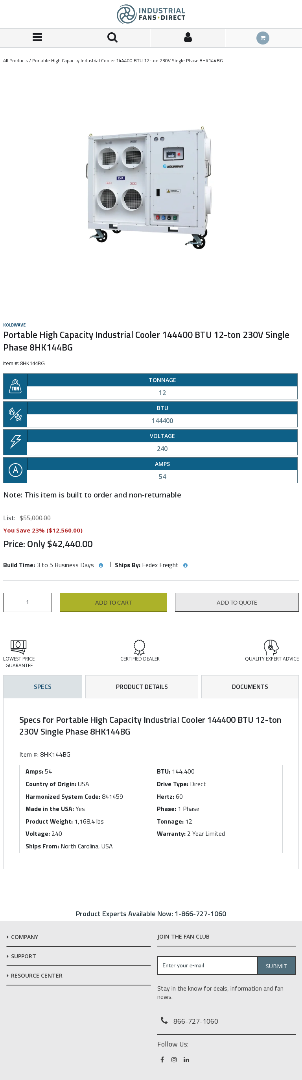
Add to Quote (237, 602)
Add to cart (113, 602)
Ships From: (42, 846)
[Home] (151, 14)
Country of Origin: (51, 784)
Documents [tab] (250, 686)
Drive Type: (172, 784)
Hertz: (165, 796)
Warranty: (171, 833)
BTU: (163, 771)
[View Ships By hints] (185, 565)
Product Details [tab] (142, 686)
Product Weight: (49, 821)
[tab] (151, 783)
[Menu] (37, 38)
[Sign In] (188, 38)
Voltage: (38, 833)
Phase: (166, 808)
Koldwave (14, 325)
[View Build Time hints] (101, 565)
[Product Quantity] (27, 602)
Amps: (34, 771)
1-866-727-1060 (200, 913)
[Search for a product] (112, 38)
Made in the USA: (50, 808)
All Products (15, 60)
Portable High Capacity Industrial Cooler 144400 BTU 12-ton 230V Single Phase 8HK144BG (127, 60)
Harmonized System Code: (63, 796)
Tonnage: (170, 821)
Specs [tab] (43, 686)
